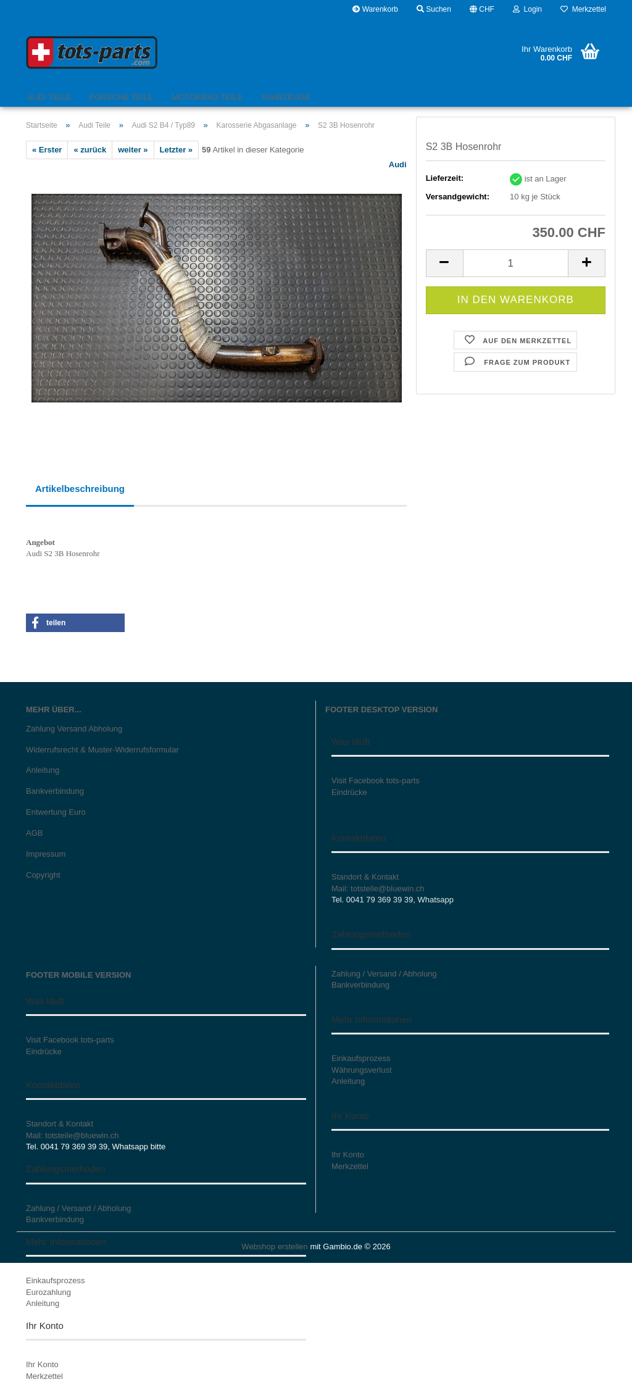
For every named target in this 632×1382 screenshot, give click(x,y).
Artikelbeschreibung (80, 488)
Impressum (45, 854)
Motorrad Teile (207, 97)
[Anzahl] (515, 263)
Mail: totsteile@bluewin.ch (377, 888)
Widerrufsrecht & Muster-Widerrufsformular (102, 749)
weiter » (133, 149)
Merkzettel (583, 9)
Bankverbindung (55, 791)
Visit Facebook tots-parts (375, 780)
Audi (398, 164)
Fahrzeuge (285, 97)
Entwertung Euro (56, 812)
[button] (482, 9)
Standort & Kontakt (365, 876)
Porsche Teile (121, 97)
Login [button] (527, 9)
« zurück (89, 149)
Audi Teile (49, 97)
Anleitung (42, 770)
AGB (34, 833)
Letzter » (176, 149)
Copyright (43, 875)
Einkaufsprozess (55, 1280)
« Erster (47, 149)
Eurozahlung (48, 1292)
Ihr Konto (42, 1364)
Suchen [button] (434, 9)
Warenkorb (375, 9)
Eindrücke (349, 792)
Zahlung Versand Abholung (74, 728)
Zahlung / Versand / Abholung (78, 1208)
